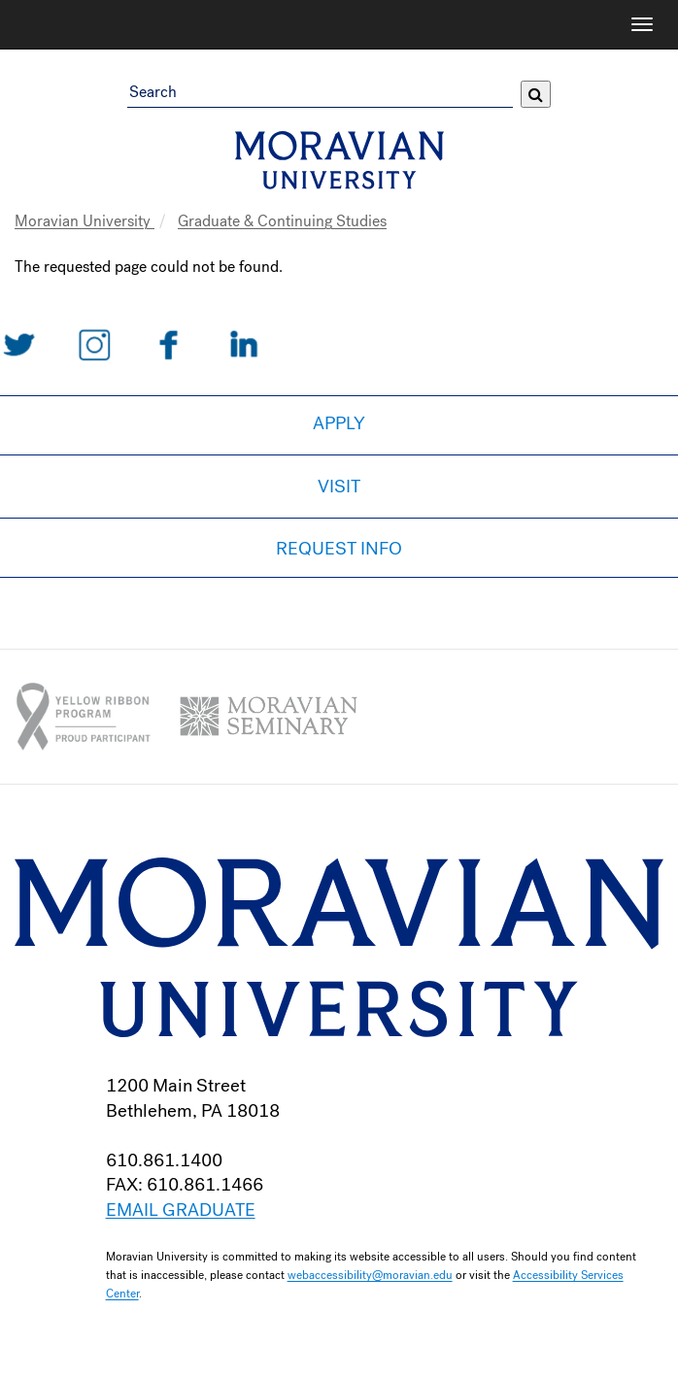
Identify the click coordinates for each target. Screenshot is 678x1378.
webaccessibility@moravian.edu (370, 1275)
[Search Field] (319, 94)
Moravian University (84, 221)
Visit (339, 486)
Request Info (339, 548)
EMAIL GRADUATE (180, 1210)
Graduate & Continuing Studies (282, 221)
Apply (339, 423)
